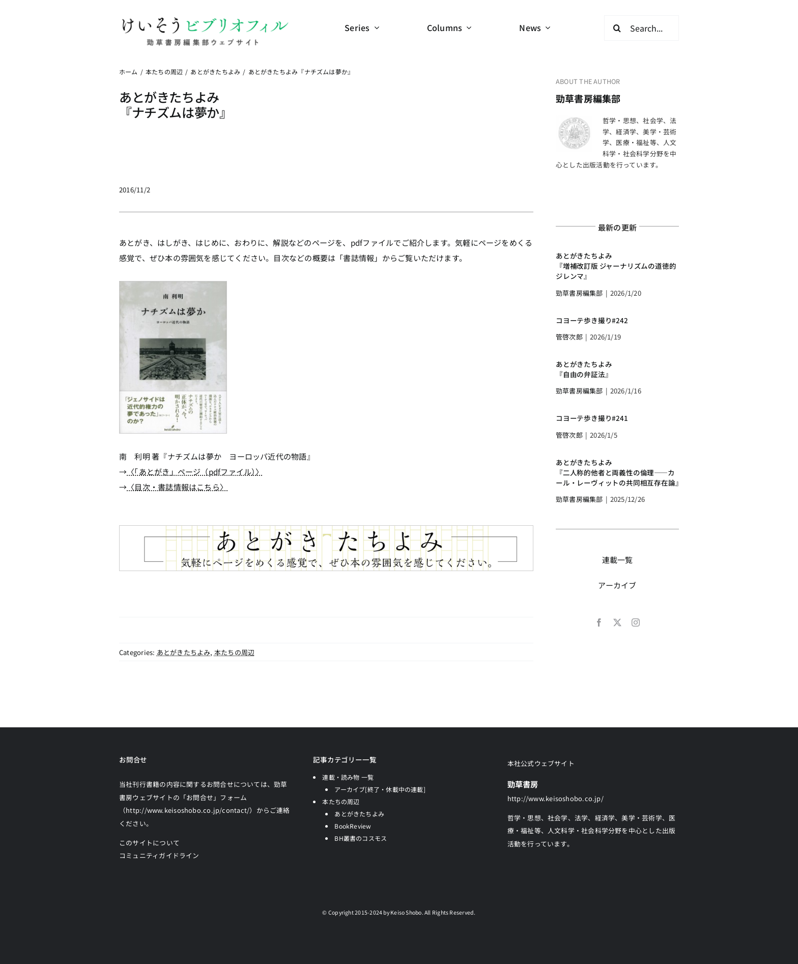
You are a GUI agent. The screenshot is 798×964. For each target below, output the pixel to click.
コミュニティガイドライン (159, 855)
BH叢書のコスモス (360, 838)
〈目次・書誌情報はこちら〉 (177, 486)
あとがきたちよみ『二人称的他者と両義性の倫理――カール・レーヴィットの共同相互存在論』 (619, 472)
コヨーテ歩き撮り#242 (592, 320)
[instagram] (636, 622)
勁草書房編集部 (588, 98)
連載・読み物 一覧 (348, 777)
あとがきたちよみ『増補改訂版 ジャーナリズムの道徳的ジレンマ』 (616, 265)
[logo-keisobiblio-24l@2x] (205, 19)
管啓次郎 (569, 337)
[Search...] (641, 28)
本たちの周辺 (234, 652)
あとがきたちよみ (184, 652)
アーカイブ (617, 585)
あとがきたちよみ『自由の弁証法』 (584, 369)
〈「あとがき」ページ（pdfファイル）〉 (195, 471)
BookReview (352, 825)
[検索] (617, 28)
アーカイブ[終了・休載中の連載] (379, 789)
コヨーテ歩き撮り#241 (592, 418)
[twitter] (617, 622)
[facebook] (599, 622)
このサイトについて (149, 842)
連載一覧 (617, 559)
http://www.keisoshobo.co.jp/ (555, 798)
